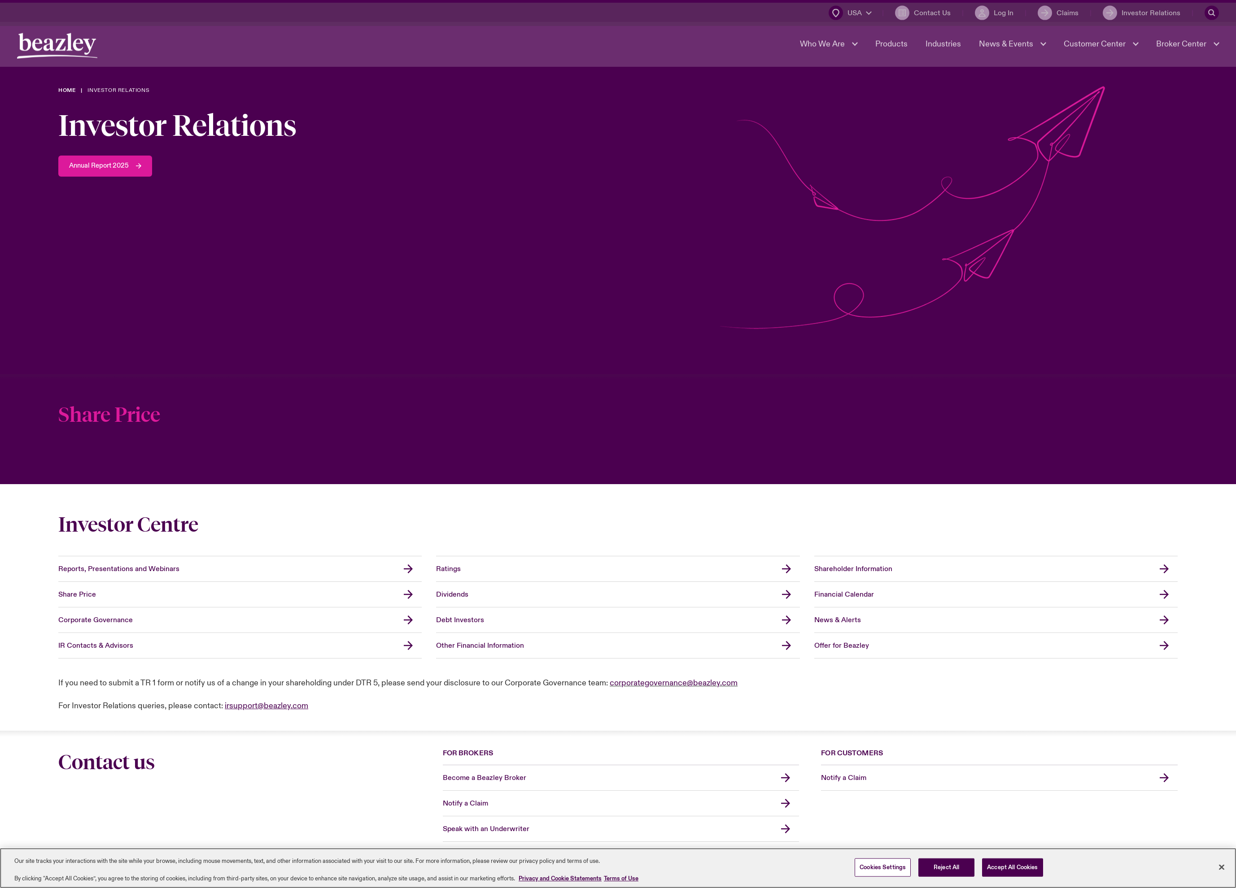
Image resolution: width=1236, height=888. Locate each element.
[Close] (1222, 867)
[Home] (66, 90)
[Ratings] (617, 569)
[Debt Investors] (617, 620)
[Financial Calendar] (996, 594)
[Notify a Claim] (621, 803)
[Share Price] (618, 447)
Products (890, 45)
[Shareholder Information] (996, 569)
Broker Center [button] (1181, 45)
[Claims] (1057, 11)
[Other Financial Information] (617, 645)
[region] (618, 868)
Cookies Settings (883, 867)
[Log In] (993, 11)
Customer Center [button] (1095, 45)
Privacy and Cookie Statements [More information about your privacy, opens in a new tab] (560, 878)
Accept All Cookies (1012, 867)
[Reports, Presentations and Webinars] (240, 569)
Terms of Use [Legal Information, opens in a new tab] (621, 878)
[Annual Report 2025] (107, 166)
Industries (942, 45)
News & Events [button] (1006, 45)
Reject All (946, 867)
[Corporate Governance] (240, 620)
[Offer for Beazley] (996, 645)
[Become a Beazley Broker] (621, 778)
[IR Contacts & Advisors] (240, 645)
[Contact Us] (922, 11)
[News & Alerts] (996, 620)
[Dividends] (617, 594)
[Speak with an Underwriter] (621, 829)
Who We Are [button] (822, 45)
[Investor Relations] (1140, 11)
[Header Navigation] (58, 47)
